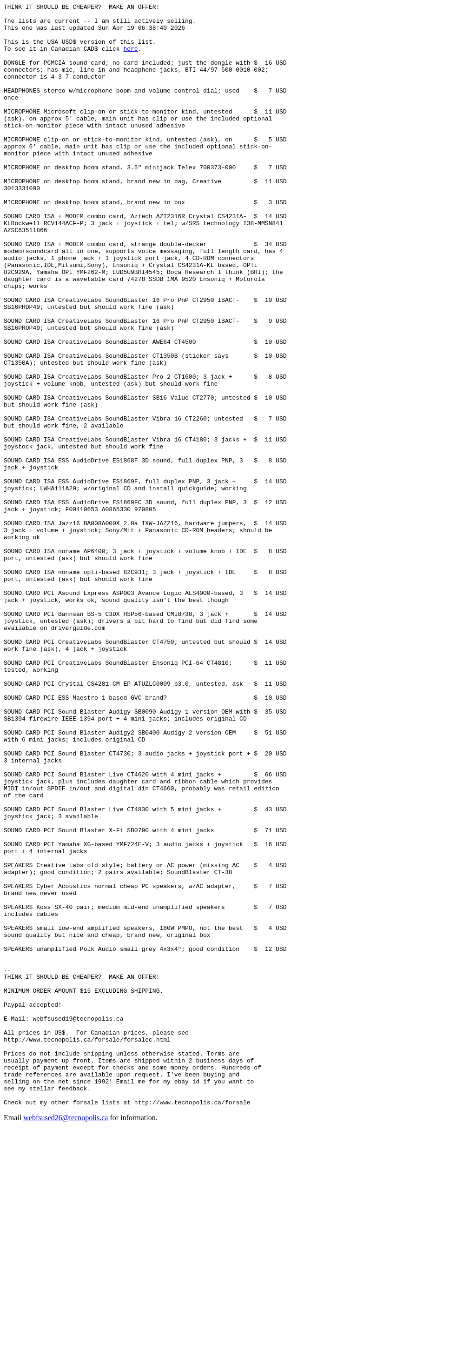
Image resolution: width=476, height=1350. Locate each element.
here (130, 58)
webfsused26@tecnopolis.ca (65, 1338)
